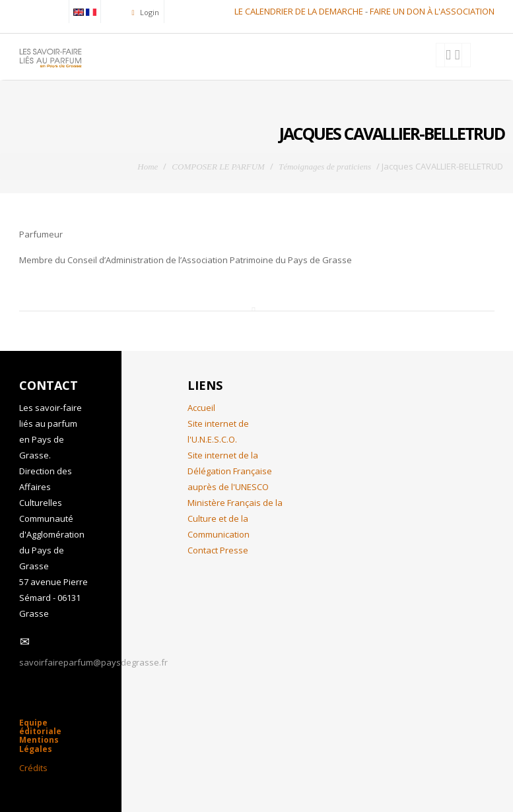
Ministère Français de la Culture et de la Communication (235, 518)
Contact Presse (218, 550)
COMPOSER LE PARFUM (218, 167)
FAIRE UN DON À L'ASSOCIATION (432, 11)
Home (147, 167)
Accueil (201, 408)
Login (148, 12)
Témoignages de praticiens (325, 167)
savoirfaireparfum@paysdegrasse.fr (93, 662)
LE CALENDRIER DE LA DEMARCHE (298, 11)
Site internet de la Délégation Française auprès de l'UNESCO (230, 471)
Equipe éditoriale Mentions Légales (40, 736)
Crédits (33, 768)
